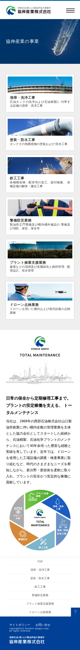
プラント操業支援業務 (40, 603)
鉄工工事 (40, 586)
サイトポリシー (19, 624)
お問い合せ (42, 624)
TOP (40, 561)
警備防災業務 (40, 595)
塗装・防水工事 (40, 578)
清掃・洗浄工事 (40, 569)
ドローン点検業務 (40, 612)
